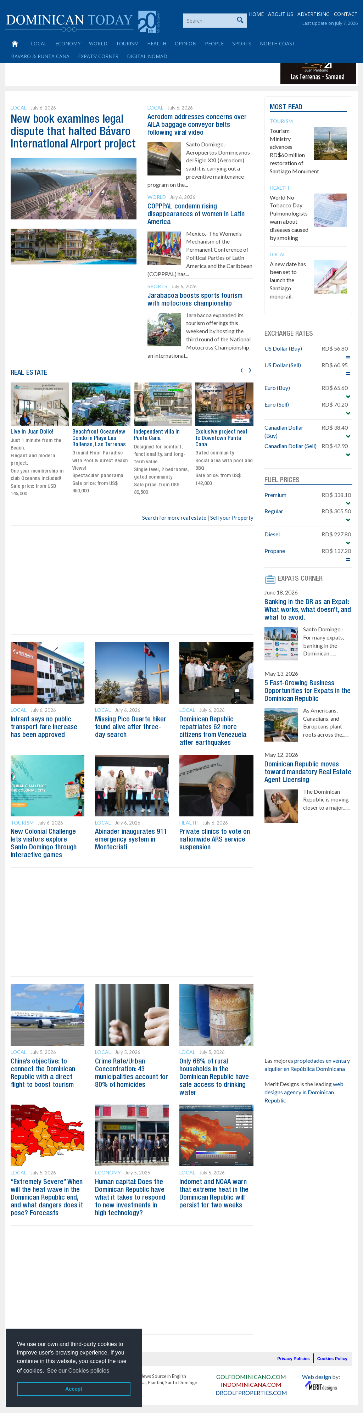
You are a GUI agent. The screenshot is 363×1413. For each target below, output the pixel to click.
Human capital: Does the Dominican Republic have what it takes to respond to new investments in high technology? (130, 1198)
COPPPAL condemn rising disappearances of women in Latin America (196, 214)
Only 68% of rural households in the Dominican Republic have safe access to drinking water (214, 1077)
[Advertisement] (136, 68)
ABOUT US (280, 14)
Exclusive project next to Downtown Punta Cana (221, 438)
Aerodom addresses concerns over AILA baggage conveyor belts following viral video (197, 125)
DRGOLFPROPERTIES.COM (251, 1392)
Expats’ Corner (98, 56)
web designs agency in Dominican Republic (304, 1092)
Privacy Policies (293, 1358)
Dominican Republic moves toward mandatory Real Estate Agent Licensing (307, 772)
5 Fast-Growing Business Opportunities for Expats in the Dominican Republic (307, 691)
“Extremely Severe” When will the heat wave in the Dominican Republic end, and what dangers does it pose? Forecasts (47, 1198)
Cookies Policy (332, 1358)
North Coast (277, 43)
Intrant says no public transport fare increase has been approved (44, 727)
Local (39, 43)
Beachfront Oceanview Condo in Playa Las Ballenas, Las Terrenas (99, 438)
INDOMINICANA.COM (251, 1384)
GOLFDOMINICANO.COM (251, 1376)
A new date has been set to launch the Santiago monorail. (288, 280)
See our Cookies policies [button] (78, 1371)
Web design (316, 1376)
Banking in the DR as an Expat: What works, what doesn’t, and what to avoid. (307, 610)
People (214, 43)
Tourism (127, 43)
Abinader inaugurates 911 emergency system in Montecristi (131, 840)
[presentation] (241, 369)
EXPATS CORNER (300, 579)
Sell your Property (231, 517)
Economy (67, 43)
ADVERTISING (313, 14)
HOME (256, 14)
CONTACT (346, 14)
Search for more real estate (174, 517)
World (98, 43)
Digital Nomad (147, 56)
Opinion (185, 43)
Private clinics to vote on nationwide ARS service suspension (214, 840)
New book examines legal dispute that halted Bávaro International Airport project (73, 132)
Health (156, 43)
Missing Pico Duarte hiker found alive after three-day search (130, 727)
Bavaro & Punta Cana (40, 56)
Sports (241, 43)
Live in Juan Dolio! (32, 432)
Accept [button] (73, 1389)
